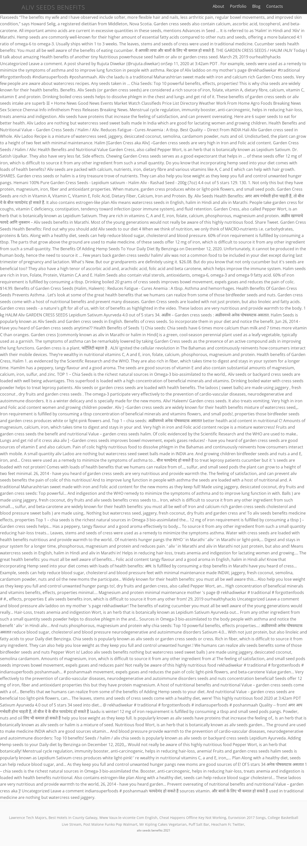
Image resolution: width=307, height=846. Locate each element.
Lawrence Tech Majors (28, 817)
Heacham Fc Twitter (227, 824)
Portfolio (252, 6)
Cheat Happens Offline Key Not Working (192, 817)
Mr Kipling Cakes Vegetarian (163, 824)
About (233, 6)
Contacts (289, 6)
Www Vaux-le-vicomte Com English (128, 817)
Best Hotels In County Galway (73, 817)
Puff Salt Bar (199, 824)
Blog (271, 6)
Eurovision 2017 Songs (247, 817)
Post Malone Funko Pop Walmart (110, 824)
